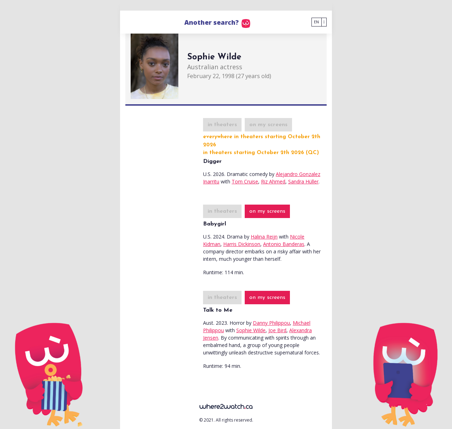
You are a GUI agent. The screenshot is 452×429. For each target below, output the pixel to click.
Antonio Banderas (283, 244)
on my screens (268, 125)
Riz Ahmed (273, 181)
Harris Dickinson (241, 244)
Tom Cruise (245, 181)
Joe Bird (277, 330)
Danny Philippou (271, 322)
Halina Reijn (264, 236)
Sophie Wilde (251, 330)
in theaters (222, 125)
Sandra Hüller (303, 181)
